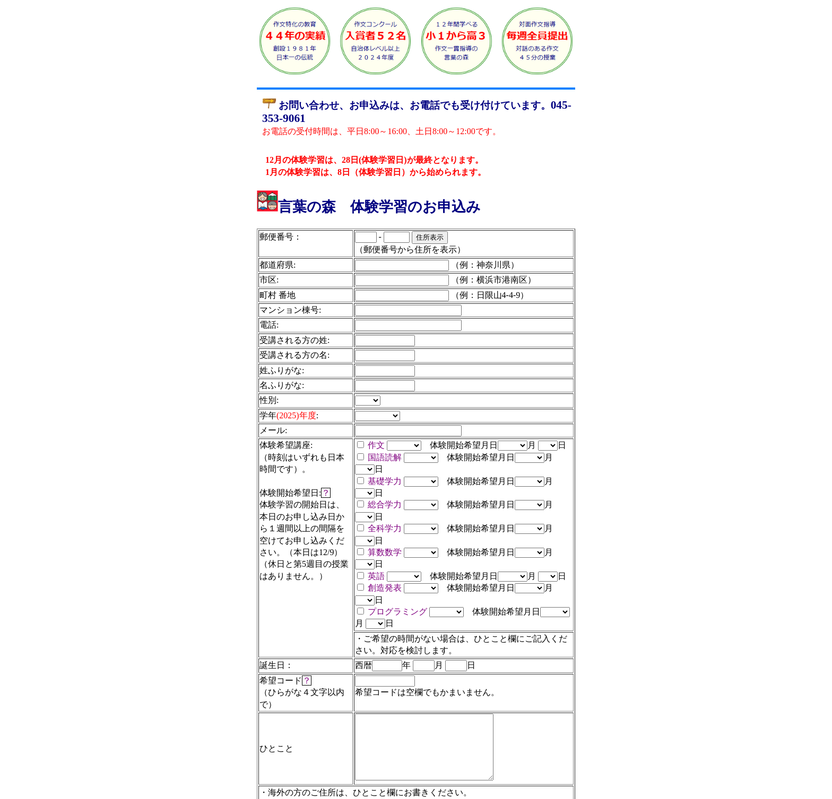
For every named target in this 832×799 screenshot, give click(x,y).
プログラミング (397, 611)
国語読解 (385, 457)
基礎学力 (385, 481)
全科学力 (385, 528)
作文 (376, 445)
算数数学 (385, 552)
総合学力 (385, 504)
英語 (376, 576)
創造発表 (385, 587)
